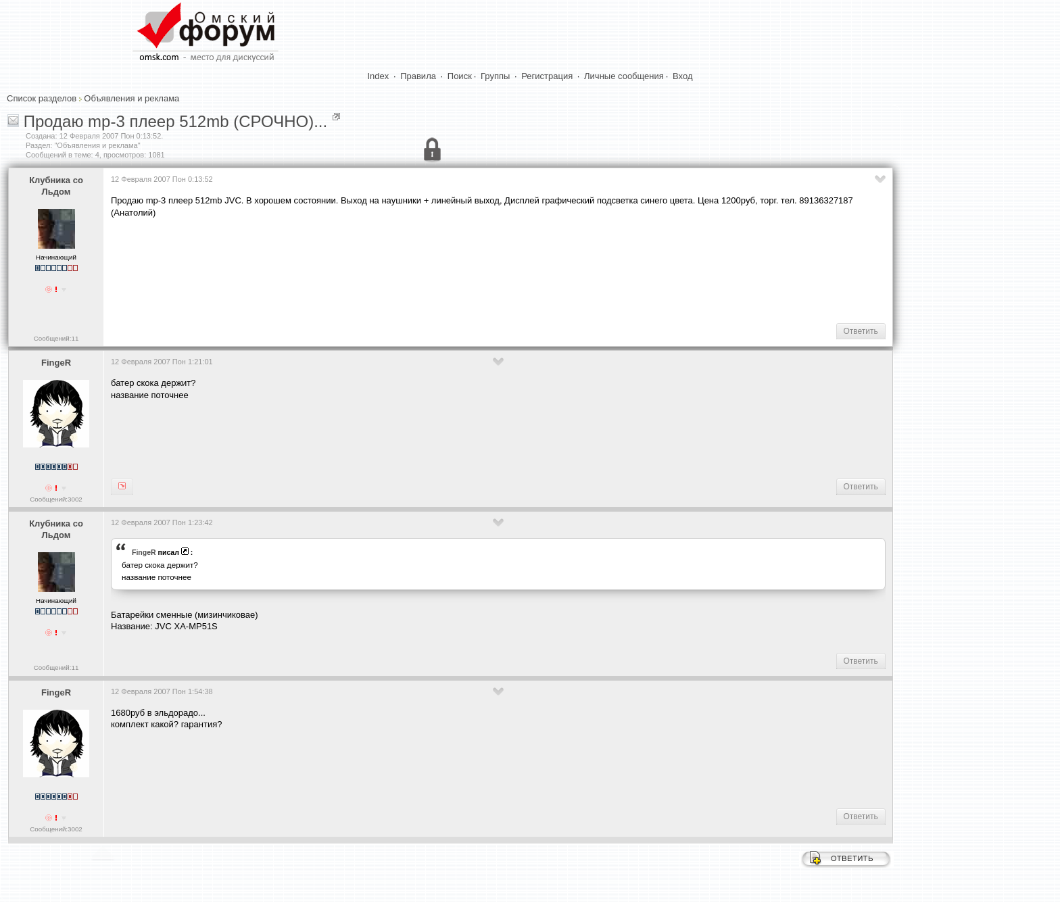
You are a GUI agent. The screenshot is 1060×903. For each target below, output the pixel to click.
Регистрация (547, 76)
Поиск (460, 76)
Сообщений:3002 (56, 499)
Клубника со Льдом (56, 186)
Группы (495, 76)
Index (378, 76)
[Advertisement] (357, 269)
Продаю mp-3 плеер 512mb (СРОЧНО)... (175, 121)
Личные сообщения (624, 76)
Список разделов (41, 98)
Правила (418, 76)
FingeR (56, 363)
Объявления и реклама (131, 98)
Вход (682, 76)
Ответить (861, 331)
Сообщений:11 (56, 338)
